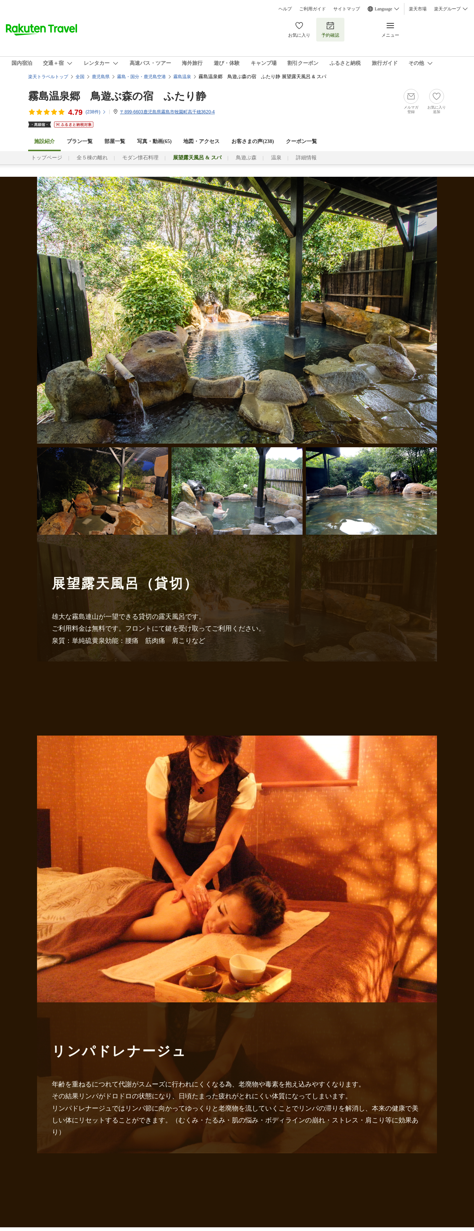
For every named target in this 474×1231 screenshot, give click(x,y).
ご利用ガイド (312, 8)
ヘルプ (285, 8)
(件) (96, 112)
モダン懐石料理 (140, 157)
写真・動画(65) (154, 141)
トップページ (46, 157)
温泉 (276, 157)
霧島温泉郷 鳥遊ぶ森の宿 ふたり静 (117, 96)
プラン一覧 (80, 141)
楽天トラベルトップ (48, 76)
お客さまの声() (252, 141)
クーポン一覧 (301, 141)
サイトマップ (346, 8)
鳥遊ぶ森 (246, 157)
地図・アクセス (201, 141)
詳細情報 (306, 157)
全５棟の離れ (92, 157)
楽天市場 (418, 8)
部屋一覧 (114, 141)
